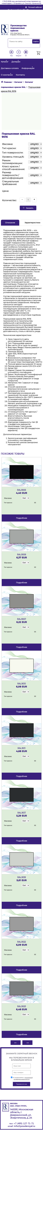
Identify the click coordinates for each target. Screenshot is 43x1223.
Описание (10, 223)
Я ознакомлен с (22, 1078)
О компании (7, 75)
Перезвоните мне (15, 22)
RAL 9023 (21, 1006)
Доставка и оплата (9, 68)
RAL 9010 (21, 683)
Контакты (20, 75)
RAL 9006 (21, 554)
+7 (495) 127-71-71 (24, 1123)
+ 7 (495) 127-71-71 (15, 19)
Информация (28, 68)
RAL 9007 (21, 619)
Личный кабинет (35, 7)
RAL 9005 (21, 490)
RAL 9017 (21, 812)
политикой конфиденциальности (23, 1078)
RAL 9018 (21, 877)
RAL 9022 (21, 942)
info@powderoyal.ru (17, 15)
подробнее (21, 518)
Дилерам (15, 62)
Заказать (28, 208)
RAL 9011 (21, 748)
